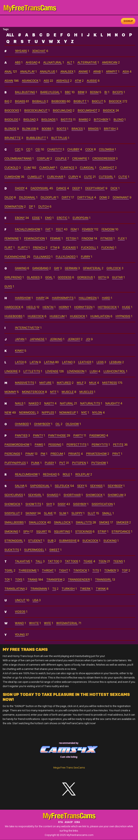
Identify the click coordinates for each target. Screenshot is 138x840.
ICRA (77, 822)
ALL (10, 34)
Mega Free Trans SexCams (69, 767)
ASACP (69, 822)
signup (128, 21)
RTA (60, 822)
